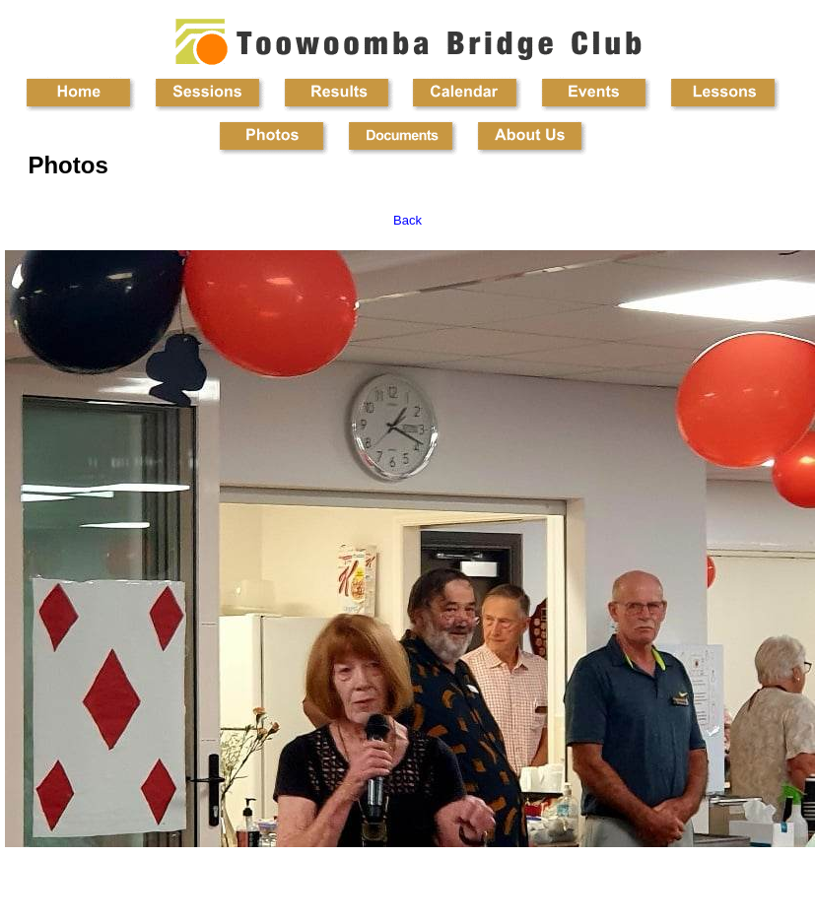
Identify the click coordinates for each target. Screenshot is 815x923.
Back (407, 220)
